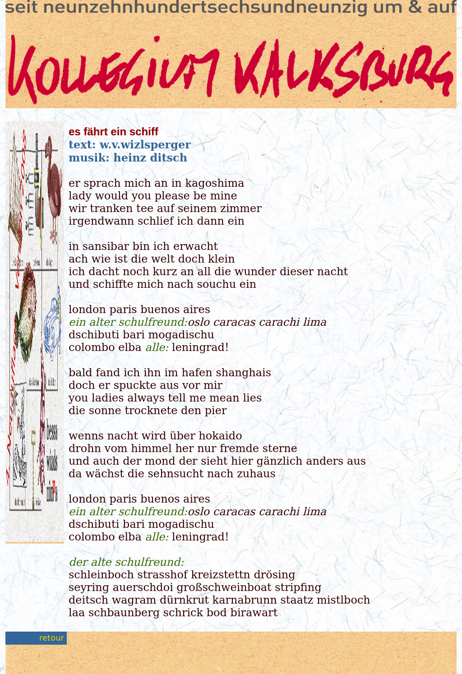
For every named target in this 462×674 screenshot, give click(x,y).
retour (51, 637)
